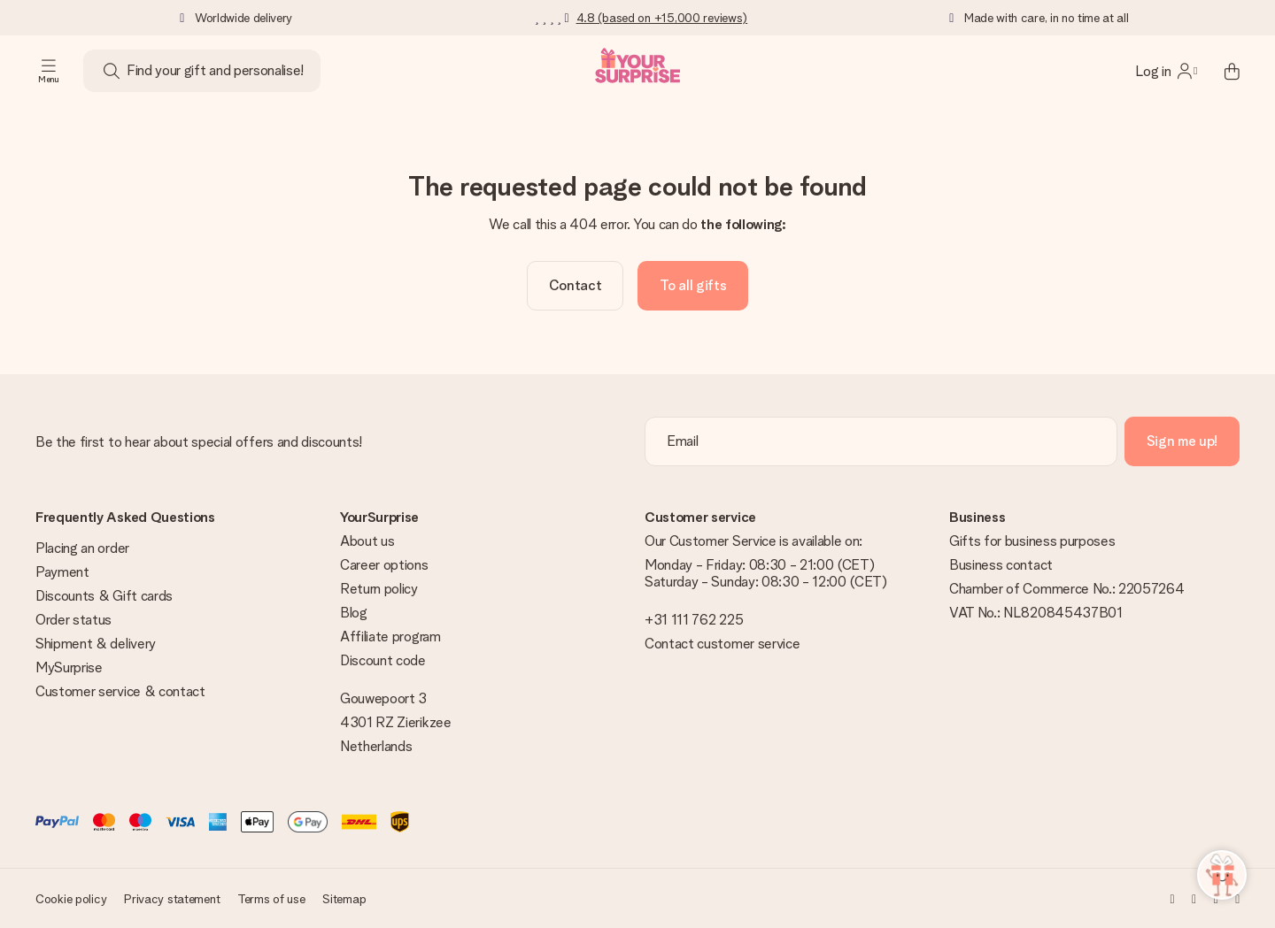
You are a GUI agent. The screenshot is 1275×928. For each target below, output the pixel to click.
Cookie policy (70, 899)
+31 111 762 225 (694, 619)
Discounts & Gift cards (104, 595)
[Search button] (111, 71)
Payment (62, 572)
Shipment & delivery (95, 643)
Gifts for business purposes (1032, 541)
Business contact (1001, 564)
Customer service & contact (120, 691)
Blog (353, 612)
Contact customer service (722, 643)
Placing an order (82, 548)
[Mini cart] (1222, 70)
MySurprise (69, 667)
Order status (73, 619)
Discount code (383, 660)
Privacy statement (172, 899)
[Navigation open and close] (48, 71)
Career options (384, 564)
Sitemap (344, 899)
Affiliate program (390, 636)
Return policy (379, 588)
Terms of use (271, 899)
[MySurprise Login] (1166, 70)
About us (367, 541)
